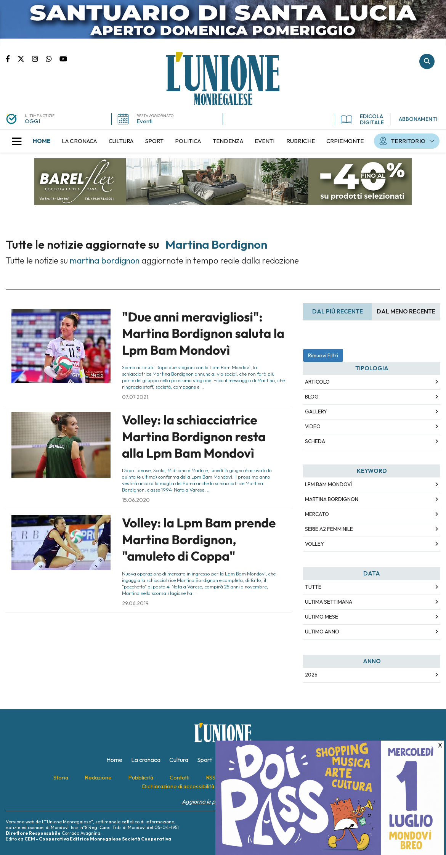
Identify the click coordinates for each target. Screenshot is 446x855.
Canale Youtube (63, 58)
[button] (17, 141)
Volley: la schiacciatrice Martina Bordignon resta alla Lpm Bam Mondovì (194, 436)
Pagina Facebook (12, 58)
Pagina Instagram (39, 58)
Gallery (316, 411)
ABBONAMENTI (418, 119)
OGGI (32, 121)
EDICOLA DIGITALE (362, 119)
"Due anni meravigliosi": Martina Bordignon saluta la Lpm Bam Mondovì (203, 333)
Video (313, 426)
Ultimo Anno (322, 631)
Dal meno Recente (406, 311)
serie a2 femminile (329, 529)
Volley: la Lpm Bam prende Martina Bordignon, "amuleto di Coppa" (199, 539)
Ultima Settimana (328, 601)
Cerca (427, 61)
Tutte (313, 586)
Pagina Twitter (25, 58)
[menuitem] (41, 141)
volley (314, 543)
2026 (311, 674)
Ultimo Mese (321, 616)
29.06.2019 (135, 603)
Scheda (315, 441)
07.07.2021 (135, 397)
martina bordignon (331, 499)
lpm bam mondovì (328, 484)
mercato (317, 514)
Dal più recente (337, 311)
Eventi (144, 121)
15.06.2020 (136, 500)
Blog (312, 396)
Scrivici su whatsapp (52, 58)
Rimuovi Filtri (323, 355)
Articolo (317, 381)
